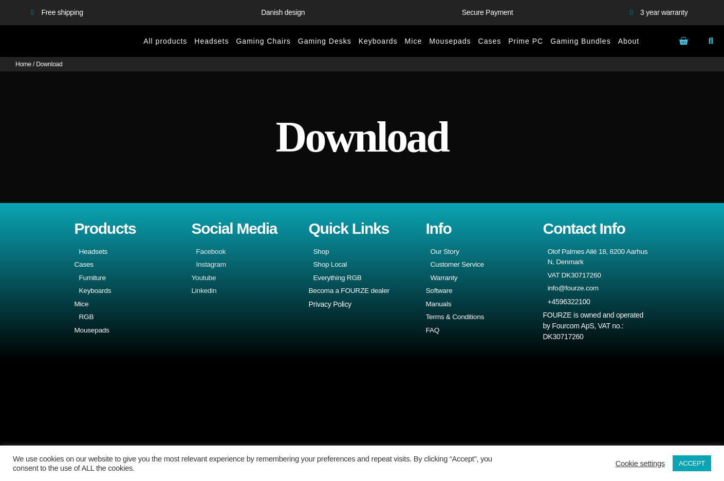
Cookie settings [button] (640, 463)
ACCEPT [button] (692, 463)
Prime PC (525, 41)
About (629, 41)
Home (23, 64)
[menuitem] (653, 41)
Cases (490, 41)
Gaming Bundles (580, 41)
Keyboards (378, 41)
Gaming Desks (324, 41)
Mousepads (450, 41)
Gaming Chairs (263, 41)
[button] (710, 41)
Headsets (211, 41)
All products (165, 41)
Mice (413, 41)
